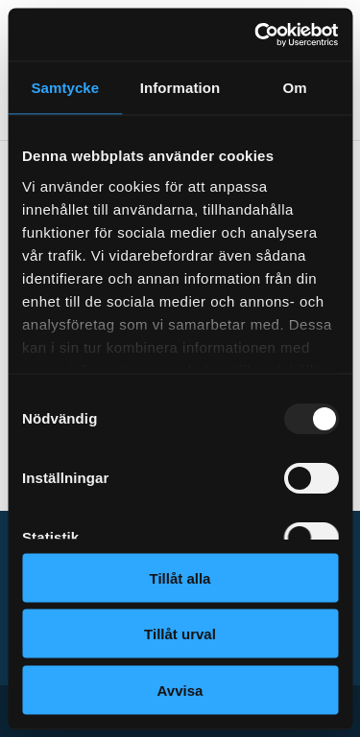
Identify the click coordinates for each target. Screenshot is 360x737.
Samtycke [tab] (65, 88)
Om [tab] (295, 88)
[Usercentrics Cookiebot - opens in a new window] (256, 34)
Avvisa (180, 689)
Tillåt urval (180, 634)
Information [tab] (180, 88)
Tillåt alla (180, 577)
